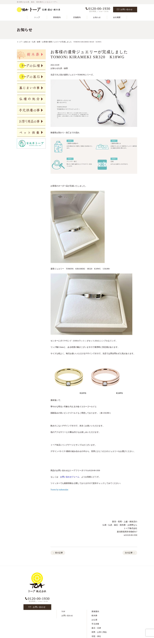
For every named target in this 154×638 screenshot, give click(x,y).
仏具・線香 (63, 68)
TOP (63, 574)
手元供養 (95, 586)
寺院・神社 (96, 599)
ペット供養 (96, 611)
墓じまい (95, 603)
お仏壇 (94, 582)
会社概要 (117, 17)
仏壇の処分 (96, 607)
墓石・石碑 (96, 591)
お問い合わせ (126, 9)
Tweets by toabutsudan (59, 490)
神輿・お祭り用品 (99, 595)
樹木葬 (94, 578)
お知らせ (97, 17)
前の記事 (58, 552)
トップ (37, 17)
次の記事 (130, 552)
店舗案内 (77, 17)
